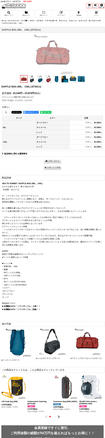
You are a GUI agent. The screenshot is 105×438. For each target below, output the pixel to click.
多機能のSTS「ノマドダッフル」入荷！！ (22, 306)
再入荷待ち (98, 122)
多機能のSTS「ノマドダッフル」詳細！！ (22, 309)
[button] (101, 6)
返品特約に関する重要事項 (14, 154)
